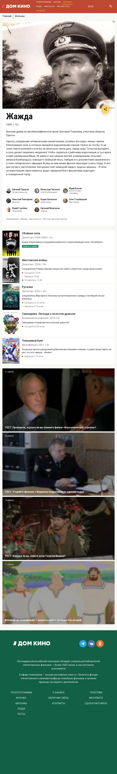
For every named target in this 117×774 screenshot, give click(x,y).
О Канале (59, 692)
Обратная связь (58, 698)
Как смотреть (63, 6)
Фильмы (67, 2)
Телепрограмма (43, 2)
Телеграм (96, 692)
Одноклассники (96, 703)
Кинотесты (49, 6)
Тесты (21, 714)
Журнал (57, 2)
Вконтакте (96, 698)
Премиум (40, 11)
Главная (6, 16)
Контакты (58, 703)
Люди (39, 6)
